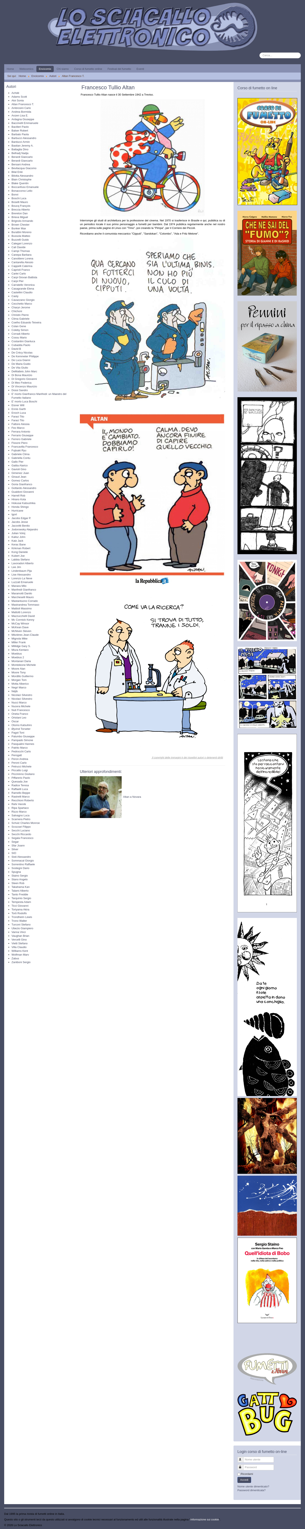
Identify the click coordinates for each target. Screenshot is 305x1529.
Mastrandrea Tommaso (25, 604)
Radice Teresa (20, 785)
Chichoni (16, 311)
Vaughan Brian (20, 935)
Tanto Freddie (19, 894)
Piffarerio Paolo (20, 777)
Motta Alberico (20, 683)
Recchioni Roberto (22, 800)
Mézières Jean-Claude (25, 634)
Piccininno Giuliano (23, 774)
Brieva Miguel (19, 217)
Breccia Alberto (20, 209)
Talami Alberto (20, 890)
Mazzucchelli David (23, 616)
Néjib (14, 691)
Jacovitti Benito (20, 525)
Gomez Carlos (20, 480)
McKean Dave (20, 627)
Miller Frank (18, 642)
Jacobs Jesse (19, 521)
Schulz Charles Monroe (25, 822)
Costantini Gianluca (23, 341)
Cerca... (259, 52)
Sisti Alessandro (21, 856)
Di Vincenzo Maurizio (24, 386)
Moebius (16, 653)
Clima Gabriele (20, 318)
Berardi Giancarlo (22, 156)
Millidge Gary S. (21, 646)
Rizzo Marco (19, 811)
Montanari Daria (21, 661)
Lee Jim (16, 567)
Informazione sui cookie (204, 1519)
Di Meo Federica (21, 382)
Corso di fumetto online (88, 68)
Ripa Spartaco (20, 807)
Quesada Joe (19, 781)
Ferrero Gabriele (21, 439)
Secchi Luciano (20, 830)
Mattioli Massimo (21, 608)
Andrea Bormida (21, 111)
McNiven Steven (21, 631)
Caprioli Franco (20, 269)
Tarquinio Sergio (21, 898)
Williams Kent (19, 950)
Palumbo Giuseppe (23, 736)
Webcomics (26, 68)
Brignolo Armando (22, 220)
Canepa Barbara (21, 254)
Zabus (15, 958)
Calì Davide (18, 247)
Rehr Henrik (18, 804)
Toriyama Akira (20, 909)
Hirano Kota (18, 499)
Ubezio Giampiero (22, 928)
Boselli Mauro (19, 202)
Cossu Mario (19, 337)
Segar (15, 841)
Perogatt (16, 755)
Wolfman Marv (20, 954)
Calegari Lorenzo (21, 243)
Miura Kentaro (20, 649)
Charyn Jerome (20, 307)
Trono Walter (19, 920)
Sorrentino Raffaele (23, 864)
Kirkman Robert (20, 548)
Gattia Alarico (19, 465)
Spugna (16, 871)
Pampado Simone (22, 740)
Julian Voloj (18, 533)
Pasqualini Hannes (22, 743)
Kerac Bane (18, 544)
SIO (13, 853)
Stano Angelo (19, 879)
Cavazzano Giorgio (23, 299)
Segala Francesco (22, 838)
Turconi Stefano (21, 924)
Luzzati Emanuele (22, 582)
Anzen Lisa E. (19, 115)
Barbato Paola (20, 134)
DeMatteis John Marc (24, 371)
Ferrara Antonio (20, 431)
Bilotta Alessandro (22, 175)
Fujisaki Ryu (18, 450)
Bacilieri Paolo (20, 126)
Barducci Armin (20, 141)
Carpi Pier (17, 281)
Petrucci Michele (21, 766)
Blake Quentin (20, 183)
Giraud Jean (18, 476)
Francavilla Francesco (24, 446)
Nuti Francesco (20, 710)
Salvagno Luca (20, 815)
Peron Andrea (19, 759)
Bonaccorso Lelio (21, 190)
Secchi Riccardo (21, 834)
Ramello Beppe (20, 792)
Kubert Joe (18, 555)
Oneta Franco (19, 713)
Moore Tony (18, 672)
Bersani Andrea (20, 164)
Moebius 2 (17, 657)
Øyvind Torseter (21, 728)
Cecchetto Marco (21, 303)
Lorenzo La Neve (21, 578)
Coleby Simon (19, 330)
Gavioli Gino (18, 469)
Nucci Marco (19, 702)
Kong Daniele (19, 552)
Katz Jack (17, 540)
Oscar (15, 721)
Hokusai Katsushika (23, 503)
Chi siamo (63, 68)
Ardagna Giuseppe (22, 119)
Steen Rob (17, 883)
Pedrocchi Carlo (21, 751)
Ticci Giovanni (19, 905)
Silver (14, 849)
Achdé (15, 92)
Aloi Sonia (17, 100)
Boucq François (20, 205)
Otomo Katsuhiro (21, 725)
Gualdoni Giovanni (22, 491)
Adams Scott (19, 96)
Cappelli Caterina (21, 266)
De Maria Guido (21, 363)
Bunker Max (18, 228)
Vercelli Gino (19, 939)
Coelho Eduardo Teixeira (26, 322)
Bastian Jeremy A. (22, 145)
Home (10, 68)
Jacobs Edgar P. (21, 518)
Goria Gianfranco (21, 484)
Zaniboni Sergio (21, 962)
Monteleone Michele (23, 664)
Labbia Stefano (20, 559)
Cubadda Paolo (20, 345)
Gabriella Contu (20, 457)
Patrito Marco (19, 747)
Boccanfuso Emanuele (25, 187)
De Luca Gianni (20, 360)
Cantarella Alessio (22, 262)
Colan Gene (18, 326)
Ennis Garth (18, 409)
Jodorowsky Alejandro (24, 529)
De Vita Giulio (19, 367)
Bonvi (14, 194)
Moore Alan (18, 668)
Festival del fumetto (119, 68)
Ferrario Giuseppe (22, 435)
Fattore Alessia (20, 424)
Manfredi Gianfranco (23, 589)
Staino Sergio (19, 875)
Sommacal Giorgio (22, 860)
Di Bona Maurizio (21, 375)
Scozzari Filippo (21, 826)
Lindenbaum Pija (21, 570)
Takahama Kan (20, 886)
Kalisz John (18, 537)
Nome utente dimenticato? (253, 1486)
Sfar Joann (18, 845)
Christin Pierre (20, 315)
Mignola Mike (19, 638)
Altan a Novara (132, 796)
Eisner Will (17, 405)
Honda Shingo (20, 506)
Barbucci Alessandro (23, 138)
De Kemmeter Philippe (25, 356)
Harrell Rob (18, 495)
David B (16, 348)
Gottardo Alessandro (23, 488)
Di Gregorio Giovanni (24, 378)
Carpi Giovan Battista (24, 277)
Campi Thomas (20, 251)
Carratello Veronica (23, 284)
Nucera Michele (20, 706)
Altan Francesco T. (22, 104)
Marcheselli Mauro (22, 597)
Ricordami (247, 1473)
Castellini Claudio (21, 292)
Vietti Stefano (19, 943)
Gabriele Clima (20, 454)
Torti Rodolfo (19, 913)
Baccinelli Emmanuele (24, 123)
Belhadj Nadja (19, 153)
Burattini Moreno (21, 232)
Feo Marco (17, 427)
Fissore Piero (19, 442)
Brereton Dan (19, 213)
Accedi (244, 1479)
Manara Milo (19, 585)
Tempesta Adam (21, 902)
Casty (14, 296)
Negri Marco (18, 687)
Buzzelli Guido (20, 239)
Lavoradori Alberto (22, 563)
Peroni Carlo (19, 762)
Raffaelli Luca (19, 789)
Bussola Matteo (20, 235)
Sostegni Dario (20, 868)
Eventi (140, 68)
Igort (14, 514)
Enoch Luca (18, 412)
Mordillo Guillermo (22, 676)
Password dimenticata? (251, 1490)
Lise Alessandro (21, 574)
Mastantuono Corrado (24, 600)
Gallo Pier (17, 461)
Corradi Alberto (20, 333)
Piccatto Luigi (19, 770)
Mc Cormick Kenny (22, 619)
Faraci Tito (17, 416)
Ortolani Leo (18, 717)
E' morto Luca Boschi (24, 401)
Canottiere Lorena (22, 258)
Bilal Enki (17, 172)
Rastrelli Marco (20, 796)
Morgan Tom (19, 680)
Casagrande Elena (22, 288)
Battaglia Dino (19, 149)
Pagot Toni (17, 732)
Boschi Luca (18, 198)
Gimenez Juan (20, 473)
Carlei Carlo (18, 273)
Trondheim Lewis (21, 917)
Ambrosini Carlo (21, 108)
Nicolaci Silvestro (21, 695)
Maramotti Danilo (21, 593)
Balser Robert (19, 130)
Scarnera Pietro (20, 819)
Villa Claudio (19, 947)
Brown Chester (20, 224)
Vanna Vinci (18, 932)
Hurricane (17, 510)
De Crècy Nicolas (21, 352)
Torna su (295, 1525)
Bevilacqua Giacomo (23, 168)
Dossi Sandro (19, 390)
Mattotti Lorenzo (21, 612)
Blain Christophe (21, 179)
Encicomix (45, 68)
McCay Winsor (20, 623)
